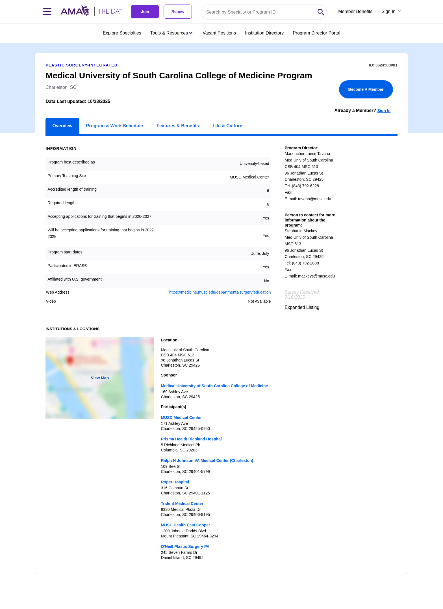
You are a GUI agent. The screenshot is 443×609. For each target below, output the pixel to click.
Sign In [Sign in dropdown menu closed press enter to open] (388, 11)
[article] (221, 308)
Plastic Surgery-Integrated (81, 65)
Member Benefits (355, 11)
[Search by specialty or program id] (258, 12)
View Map (100, 378)
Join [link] (145, 11)
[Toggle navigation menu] (47, 11)
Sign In (384, 110)
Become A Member (366, 89)
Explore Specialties (122, 33)
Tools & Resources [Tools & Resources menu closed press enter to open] (171, 33)
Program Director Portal (316, 33)
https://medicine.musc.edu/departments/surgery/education (220, 292)
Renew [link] (177, 11)
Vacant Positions (219, 33)
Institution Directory (264, 33)
